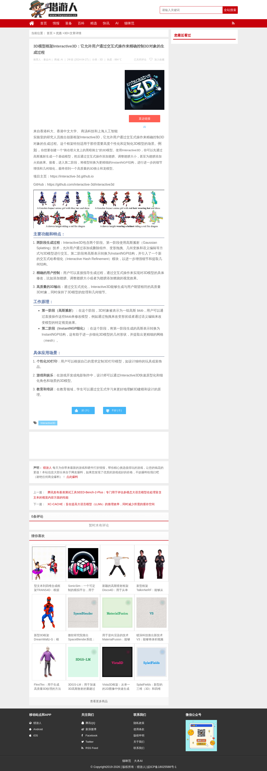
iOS (33, 735)
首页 (43, 23)
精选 (93, 23)
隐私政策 (139, 723)
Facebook (89, 735)
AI (116, 23)
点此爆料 (72, 477)
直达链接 (144, 118)
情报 (56, 23)
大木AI (138, 760)
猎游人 (35, 723)
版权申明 (139, 735)
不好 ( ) (117, 410)
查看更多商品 (99, 701)
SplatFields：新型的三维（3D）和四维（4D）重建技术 (149, 687)
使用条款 (139, 729)
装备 (68, 23)
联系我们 (139, 748)
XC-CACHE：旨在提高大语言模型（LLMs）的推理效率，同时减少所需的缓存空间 (101, 504)
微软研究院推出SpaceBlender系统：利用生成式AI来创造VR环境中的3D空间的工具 (81, 637)
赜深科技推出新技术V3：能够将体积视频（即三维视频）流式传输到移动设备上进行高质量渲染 (149, 637)
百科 (81, 23)
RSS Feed (89, 748)
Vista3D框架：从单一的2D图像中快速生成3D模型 (116, 687)
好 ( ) (85, 410)
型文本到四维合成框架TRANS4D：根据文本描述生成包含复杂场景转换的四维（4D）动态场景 (47, 588)
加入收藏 (156, 59)
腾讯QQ (88, 723)
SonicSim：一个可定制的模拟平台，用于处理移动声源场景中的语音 (81, 588)
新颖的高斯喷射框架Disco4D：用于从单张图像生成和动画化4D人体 (115, 588)
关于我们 (139, 741)
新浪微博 (88, 729)
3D (66, 33)
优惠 (59, 33)
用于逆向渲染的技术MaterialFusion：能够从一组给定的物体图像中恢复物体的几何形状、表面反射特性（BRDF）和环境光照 (116, 637)
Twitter (87, 741)
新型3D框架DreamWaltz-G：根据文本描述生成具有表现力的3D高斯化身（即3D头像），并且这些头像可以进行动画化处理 (47, 637)
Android (36, 729)
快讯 (106, 23)
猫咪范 (129, 23)
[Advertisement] (77, 97)
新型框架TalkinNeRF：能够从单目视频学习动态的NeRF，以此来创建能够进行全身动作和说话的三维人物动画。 (149, 588)
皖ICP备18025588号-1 (161, 767)
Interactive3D (47, 423)
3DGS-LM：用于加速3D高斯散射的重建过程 (82, 687)
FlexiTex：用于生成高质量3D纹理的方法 (47, 686)
